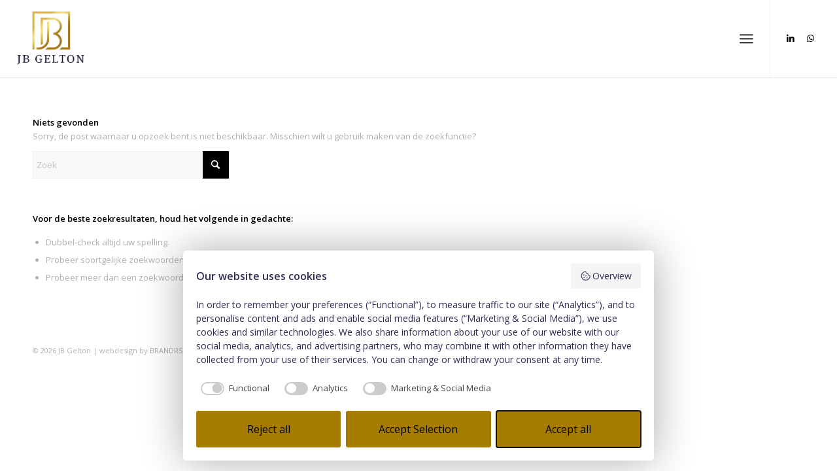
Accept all (568, 429)
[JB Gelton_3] (51, 38)
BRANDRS (166, 350)
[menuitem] (746, 39)
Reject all (268, 429)
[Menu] (746, 39)
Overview (606, 276)
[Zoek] (131, 165)
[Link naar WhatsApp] (810, 38)
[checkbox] (232, 388)
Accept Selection (418, 429)
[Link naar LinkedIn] (790, 38)
